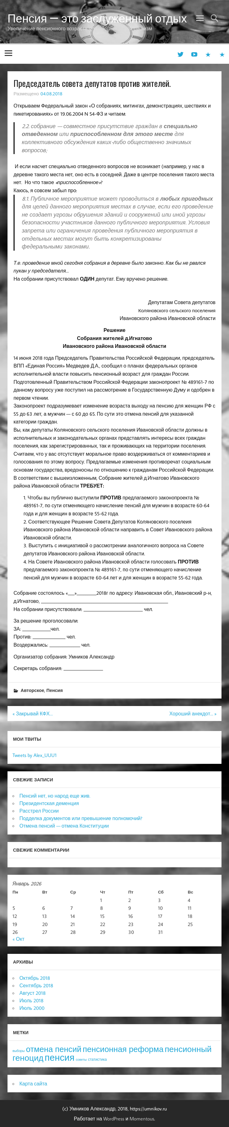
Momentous (142, 1118)
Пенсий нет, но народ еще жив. (54, 796)
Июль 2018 (31, 1000)
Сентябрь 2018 (36, 985)
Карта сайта (33, 1083)
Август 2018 (32, 993)
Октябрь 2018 (34, 978)
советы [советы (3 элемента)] (81, 1059)
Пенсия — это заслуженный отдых (97, 18)
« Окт (18, 939)
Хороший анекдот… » (192, 713)
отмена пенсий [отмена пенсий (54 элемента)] (53, 1049)
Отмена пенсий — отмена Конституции (64, 826)
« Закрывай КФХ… (33, 713)
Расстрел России (39, 811)
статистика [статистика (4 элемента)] (97, 1059)
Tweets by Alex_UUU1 (35, 755)
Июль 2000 (31, 1008)
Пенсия (54, 690)
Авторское (32, 690)
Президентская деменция (49, 803)
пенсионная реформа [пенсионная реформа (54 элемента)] (123, 1049)
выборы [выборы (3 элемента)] (19, 1051)
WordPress (113, 1118)
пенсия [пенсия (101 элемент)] (59, 1057)
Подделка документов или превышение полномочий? (80, 818)
